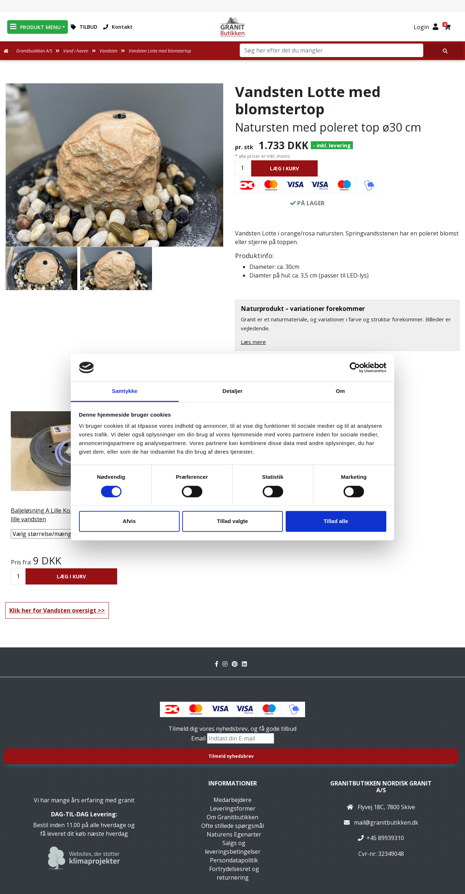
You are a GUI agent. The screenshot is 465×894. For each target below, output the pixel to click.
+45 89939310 (385, 838)
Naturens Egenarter (234, 834)
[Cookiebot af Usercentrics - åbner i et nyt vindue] (354, 367)
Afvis (129, 521)
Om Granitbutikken (232, 817)
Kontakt (118, 26)
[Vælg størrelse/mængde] (64, 533)
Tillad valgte (232, 521)
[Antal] (242, 168)
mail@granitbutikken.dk (386, 822)
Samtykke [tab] (125, 391)
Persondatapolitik (234, 860)
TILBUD (84, 26)
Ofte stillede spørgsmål (232, 826)
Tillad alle (335, 521)
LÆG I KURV (284, 168)
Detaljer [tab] (232, 391)
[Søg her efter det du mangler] (443, 50)
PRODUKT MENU (35, 27)
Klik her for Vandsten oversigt (52, 610)
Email (199, 738)
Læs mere (253, 341)
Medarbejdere (232, 800)
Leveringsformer (232, 808)
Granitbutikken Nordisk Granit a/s (381, 786)
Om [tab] (340, 391)
